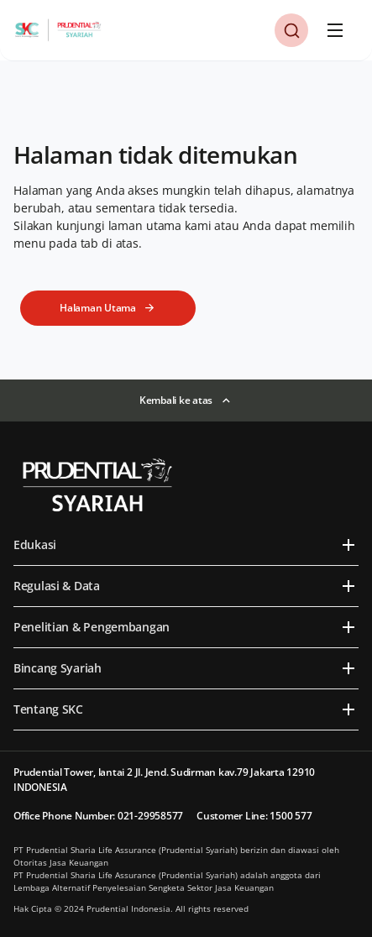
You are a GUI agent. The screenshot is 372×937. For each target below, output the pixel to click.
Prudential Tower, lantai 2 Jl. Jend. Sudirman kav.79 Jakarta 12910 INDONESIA (164, 779)
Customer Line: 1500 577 (254, 816)
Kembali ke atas (175, 400)
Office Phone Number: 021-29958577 (98, 816)
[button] (291, 30)
